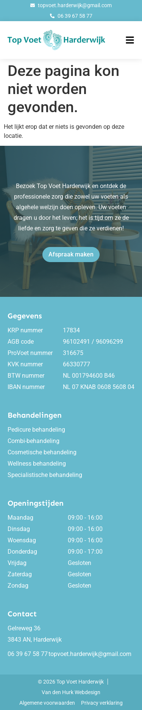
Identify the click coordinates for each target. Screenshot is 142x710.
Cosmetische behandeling (42, 452)
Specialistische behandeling (45, 474)
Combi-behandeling (33, 441)
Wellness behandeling (37, 463)
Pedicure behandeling (36, 429)
